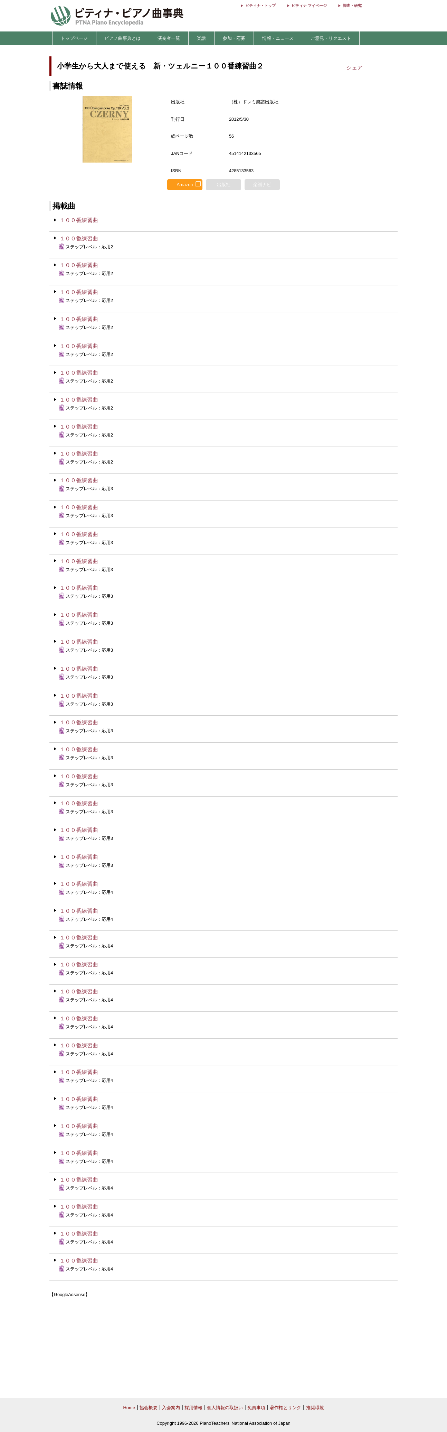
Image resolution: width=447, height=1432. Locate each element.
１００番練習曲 (78, 220)
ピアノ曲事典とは (123, 38)
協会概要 (149, 1407)
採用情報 (193, 1407)
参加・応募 (234, 38)
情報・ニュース (278, 38)
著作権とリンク (285, 1407)
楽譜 (201, 38)
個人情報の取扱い (225, 1407)
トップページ (74, 38)
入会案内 (171, 1407)
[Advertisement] (223, 1348)
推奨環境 (315, 1407)
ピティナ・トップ (260, 5)
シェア (354, 68)
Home (129, 1407)
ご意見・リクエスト (331, 38)
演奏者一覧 (169, 38)
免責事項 (256, 1407)
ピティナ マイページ (309, 5)
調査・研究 (352, 5)
